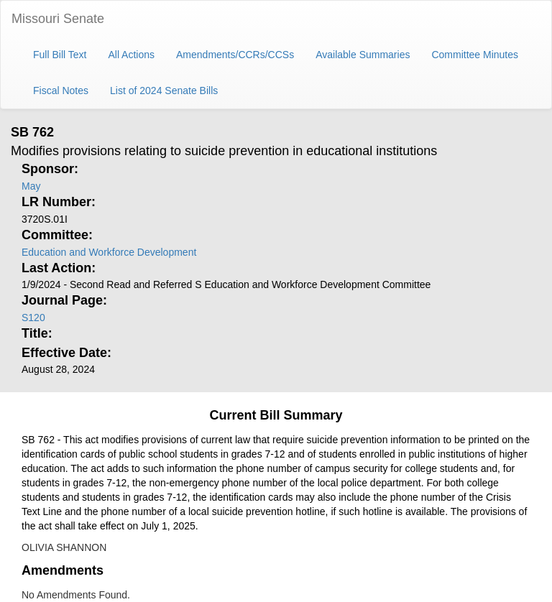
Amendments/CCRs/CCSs (235, 54)
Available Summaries (363, 54)
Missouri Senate (58, 18)
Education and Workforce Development (109, 252)
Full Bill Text (59, 54)
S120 (33, 317)
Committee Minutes (474, 54)
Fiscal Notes (60, 90)
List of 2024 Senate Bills (164, 90)
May (31, 186)
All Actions (131, 54)
